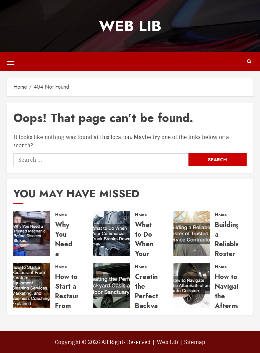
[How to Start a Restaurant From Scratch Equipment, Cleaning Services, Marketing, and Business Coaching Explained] (31, 285)
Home (61, 215)
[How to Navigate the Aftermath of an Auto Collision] (191, 285)
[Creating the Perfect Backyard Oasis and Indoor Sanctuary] (111, 285)
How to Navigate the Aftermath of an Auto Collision (231, 306)
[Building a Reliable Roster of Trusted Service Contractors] (191, 233)
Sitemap (194, 342)
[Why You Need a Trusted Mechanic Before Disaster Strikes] (31, 233)
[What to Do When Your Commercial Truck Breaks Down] (111, 233)
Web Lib (130, 26)
